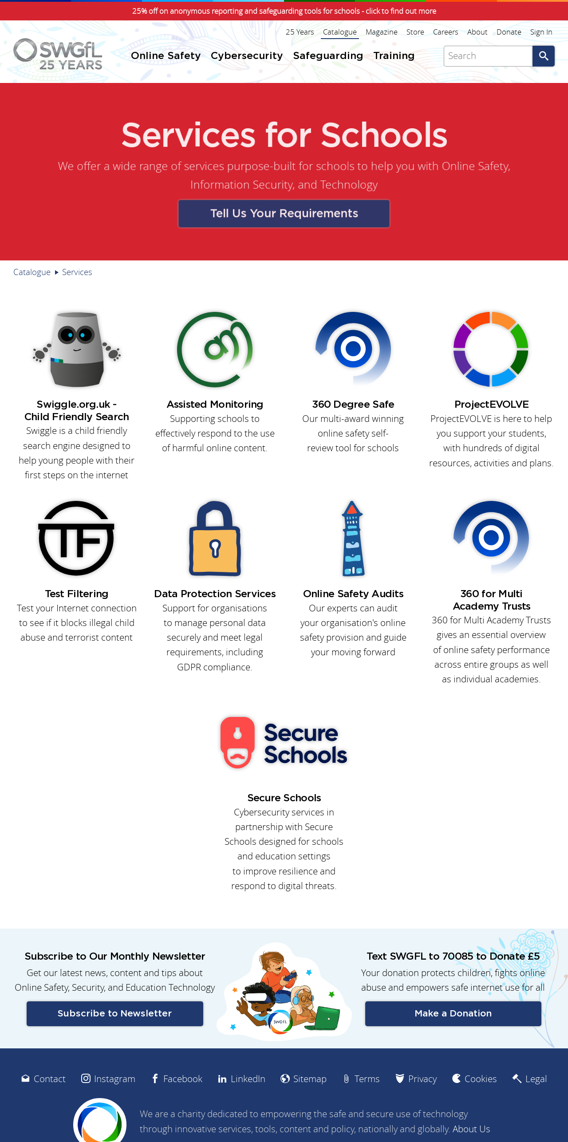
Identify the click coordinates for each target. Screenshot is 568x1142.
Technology (346, 184)
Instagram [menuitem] (114, 1079)
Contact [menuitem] (50, 1079)
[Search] (488, 56)
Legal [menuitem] (536, 1079)
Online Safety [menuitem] (166, 56)
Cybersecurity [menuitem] (247, 56)
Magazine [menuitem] (382, 32)
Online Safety (465, 166)
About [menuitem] (477, 32)
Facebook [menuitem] (182, 1079)
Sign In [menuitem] (541, 32)
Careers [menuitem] (445, 32)
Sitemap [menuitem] (310, 1079)
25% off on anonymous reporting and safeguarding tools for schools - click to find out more (284, 11)
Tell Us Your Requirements (284, 211)
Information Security (243, 184)
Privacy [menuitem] (422, 1079)
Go (543, 56)
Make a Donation (453, 1013)
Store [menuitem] (415, 32)
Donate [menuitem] (509, 32)
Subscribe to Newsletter (115, 1013)
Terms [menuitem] (367, 1079)
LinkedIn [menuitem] (248, 1079)
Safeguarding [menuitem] (328, 56)
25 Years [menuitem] (300, 32)
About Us (471, 1129)
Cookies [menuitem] (481, 1079)
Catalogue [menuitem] (340, 32)
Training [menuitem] (394, 56)
